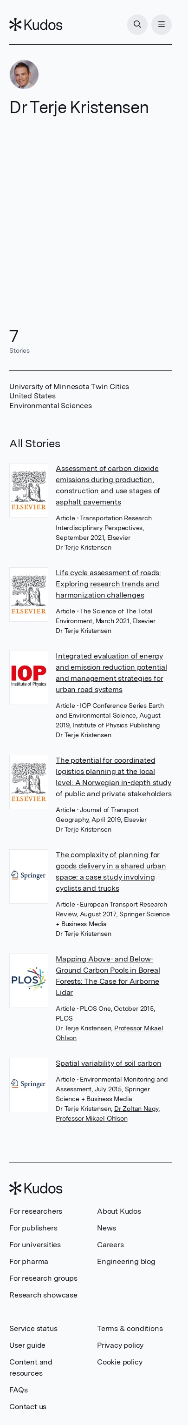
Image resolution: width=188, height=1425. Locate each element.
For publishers (33, 1227)
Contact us (27, 1406)
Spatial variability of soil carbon (108, 1063)
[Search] (137, 24)
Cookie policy (119, 1362)
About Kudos (119, 1211)
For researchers (35, 1211)
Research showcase (43, 1295)
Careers (110, 1244)
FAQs (18, 1389)
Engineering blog (126, 1261)
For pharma (28, 1261)
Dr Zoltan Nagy (136, 1108)
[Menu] (161, 24)
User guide (27, 1345)
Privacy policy (120, 1345)
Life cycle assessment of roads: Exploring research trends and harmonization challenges (108, 583)
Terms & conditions (129, 1328)
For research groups (43, 1278)
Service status (33, 1328)
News (106, 1227)
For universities (35, 1244)
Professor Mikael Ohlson (91, 1118)
